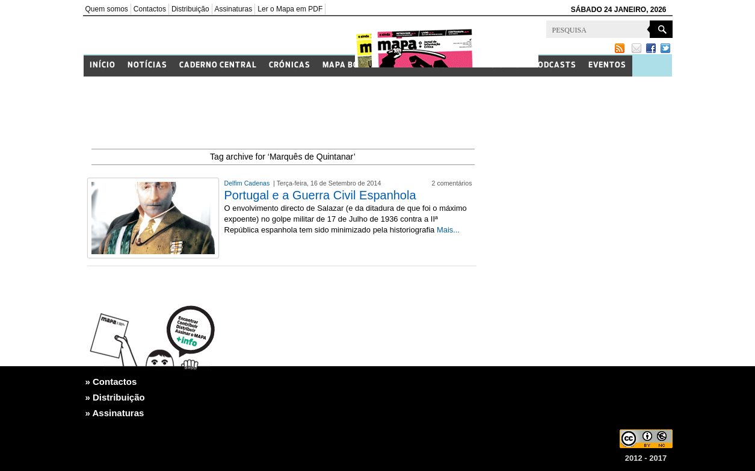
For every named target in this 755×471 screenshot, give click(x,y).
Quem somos (106, 9)
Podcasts (554, 65)
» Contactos (111, 381)
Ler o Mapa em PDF (289, 9)
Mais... (448, 229)
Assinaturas (234, 9)
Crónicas (289, 65)
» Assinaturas (114, 413)
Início (103, 65)
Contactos (150, 9)
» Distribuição (115, 397)
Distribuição (190, 9)
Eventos (607, 65)
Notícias (147, 65)
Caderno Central (218, 65)
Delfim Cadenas (248, 183)
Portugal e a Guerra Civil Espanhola (320, 195)
